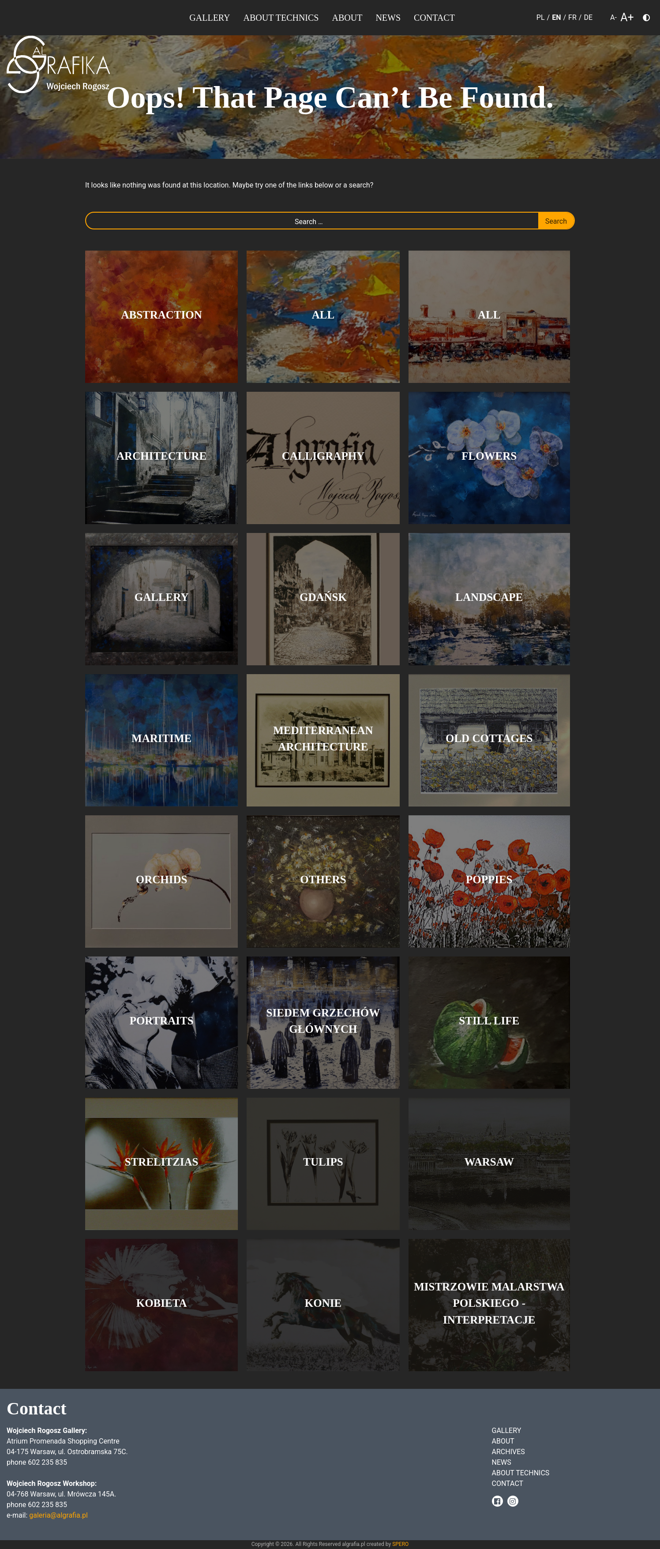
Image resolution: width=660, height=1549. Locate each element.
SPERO (400, 1544)
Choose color (649, 19)
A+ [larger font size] (627, 17)
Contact (434, 18)
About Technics (281, 18)
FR (572, 17)
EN (556, 17)
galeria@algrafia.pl (58, 1515)
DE (588, 17)
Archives (508, 1452)
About (347, 18)
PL (540, 17)
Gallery (209, 18)
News (388, 18)
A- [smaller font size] (613, 17)
